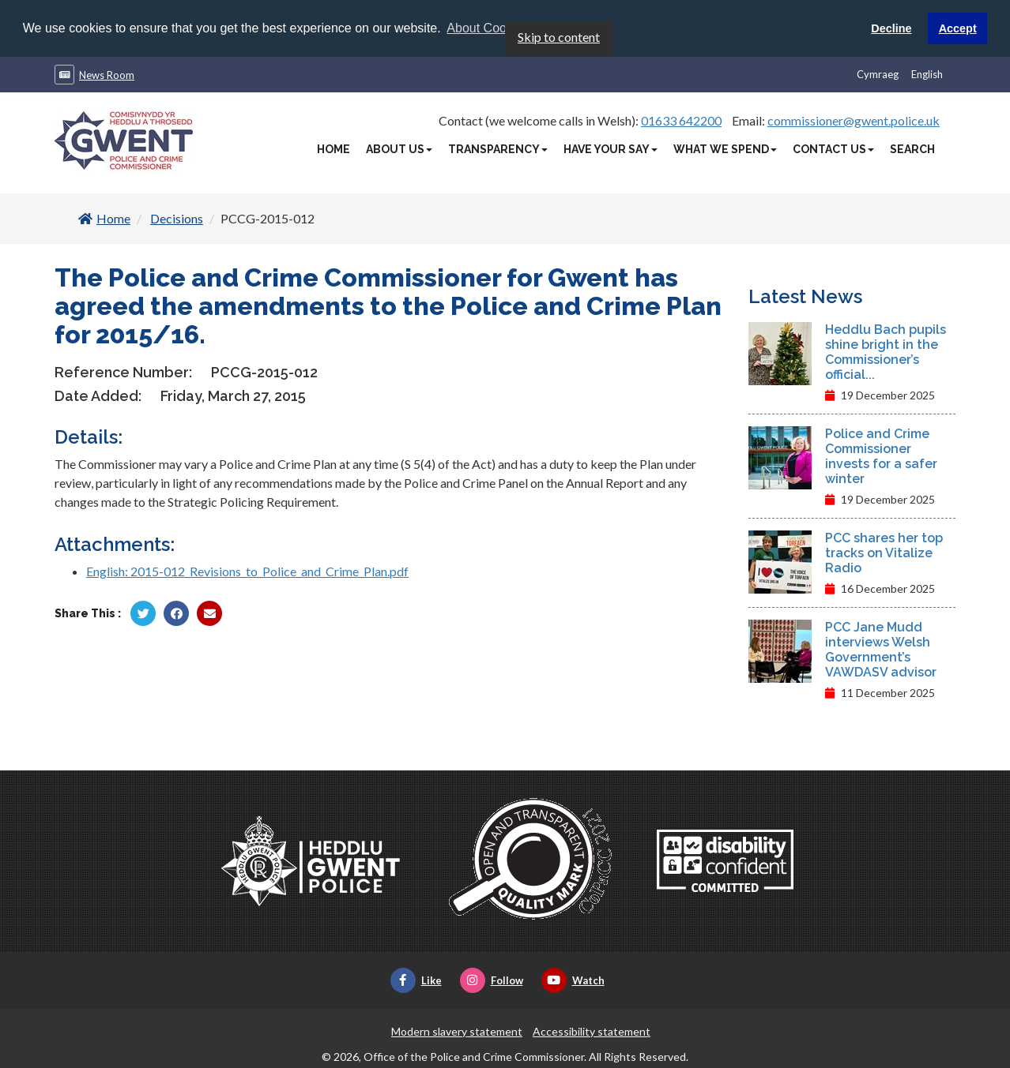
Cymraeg (878, 73)
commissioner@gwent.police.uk (853, 119)
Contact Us (833, 148)
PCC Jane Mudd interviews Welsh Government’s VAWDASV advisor (881, 649)
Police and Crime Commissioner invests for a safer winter (881, 455)
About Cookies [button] (488, 28)
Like (416, 979)
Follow (491, 979)
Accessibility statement (591, 1030)
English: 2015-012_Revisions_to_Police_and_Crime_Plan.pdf (247, 570)
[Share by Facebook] (176, 612)
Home (333, 148)
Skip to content (559, 35)
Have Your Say (610, 148)
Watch (573, 979)
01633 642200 (681, 119)
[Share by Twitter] (143, 612)
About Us (399, 148)
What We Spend (725, 148)
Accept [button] (958, 28)
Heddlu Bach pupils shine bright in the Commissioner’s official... (885, 351)
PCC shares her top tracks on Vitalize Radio (884, 552)
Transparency (498, 148)
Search (912, 148)
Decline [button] (891, 28)
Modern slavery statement (456, 1030)
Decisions (176, 217)
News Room (106, 74)
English (927, 73)
